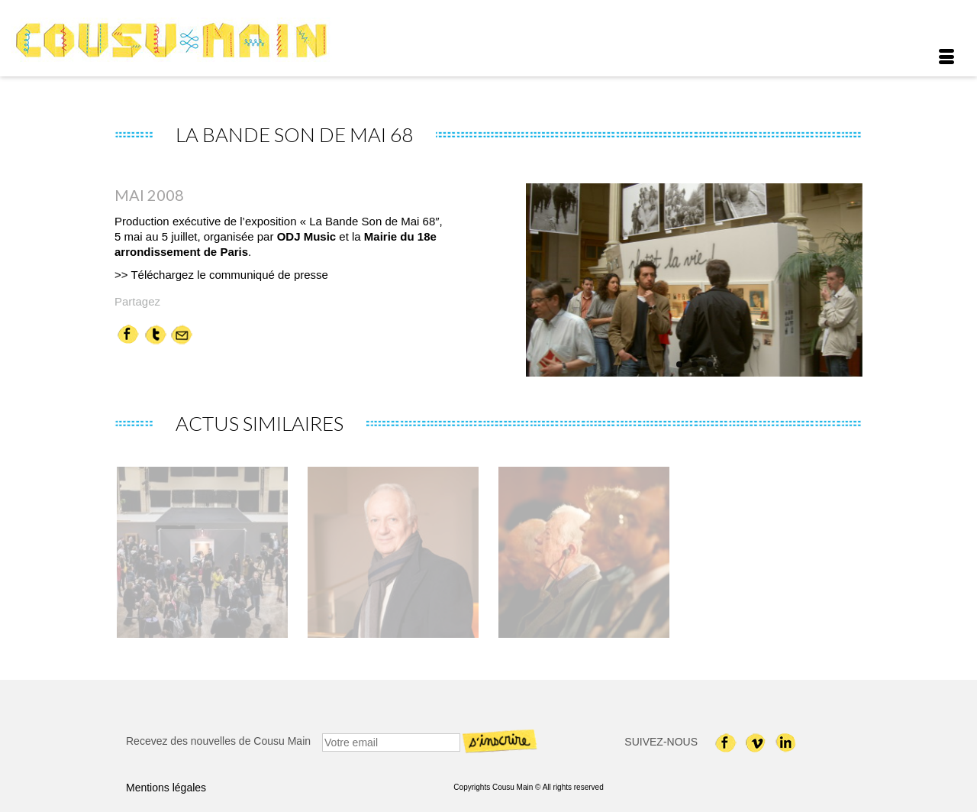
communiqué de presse (268, 274)
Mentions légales (166, 787)
